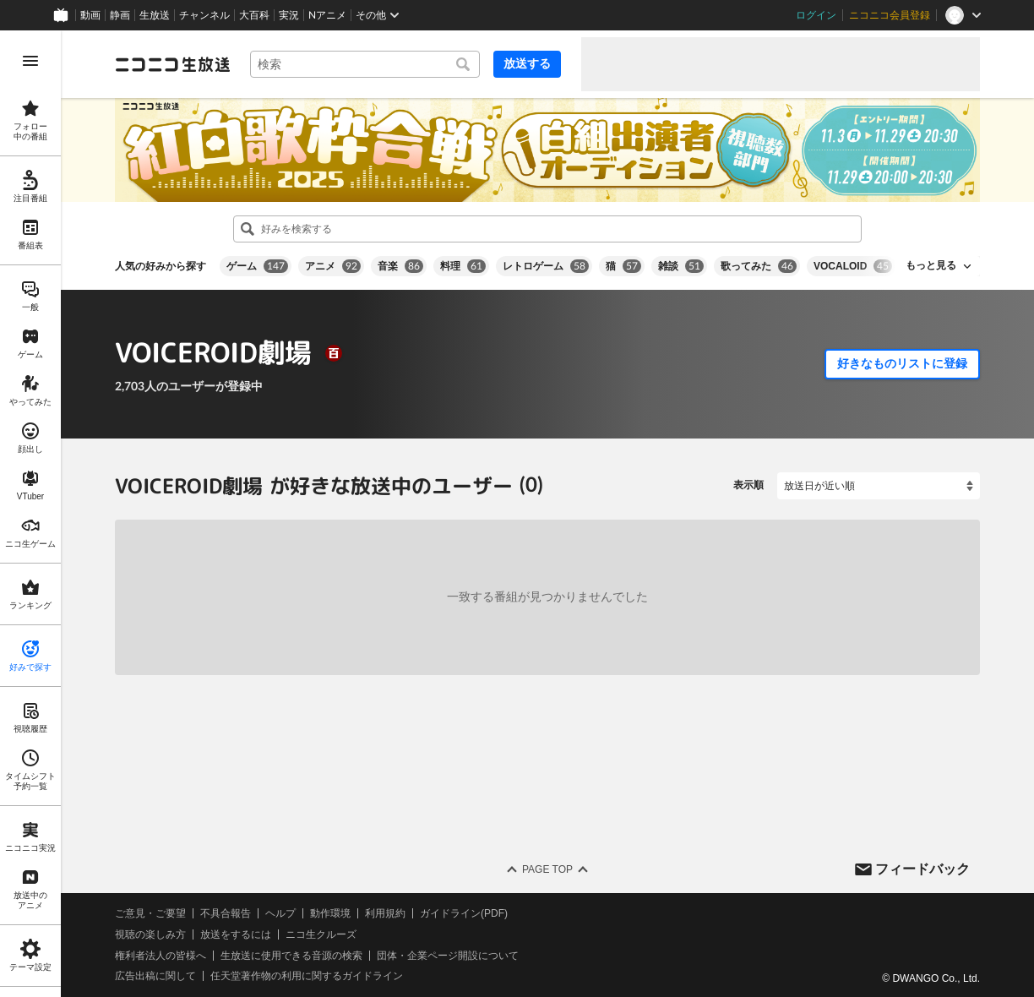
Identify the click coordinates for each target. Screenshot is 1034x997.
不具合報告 (225, 913)
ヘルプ (280, 913)
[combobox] (365, 64)
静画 (120, 15)
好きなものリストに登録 (902, 363)
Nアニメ (327, 15)
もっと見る (931, 265)
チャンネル (204, 15)
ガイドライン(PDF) (464, 913)
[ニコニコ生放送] (172, 64)
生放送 (154, 15)
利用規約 (385, 913)
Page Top (547, 869)
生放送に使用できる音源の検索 (291, 955)
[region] (30, 513)
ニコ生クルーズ (321, 934)
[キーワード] (365, 64)
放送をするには (235, 934)
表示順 (748, 485)
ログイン (816, 15)
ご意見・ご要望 (150, 913)
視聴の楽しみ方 (150, 934)
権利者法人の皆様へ (160, 955)
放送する (527, 63)
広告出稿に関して (155, 976)
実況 (289, 15)
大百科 (254, 15)
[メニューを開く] (30, 61)
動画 (90, 15)
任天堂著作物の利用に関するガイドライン (306, 976)
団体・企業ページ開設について (448, 955)
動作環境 (330, 913)
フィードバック (922, 868)
